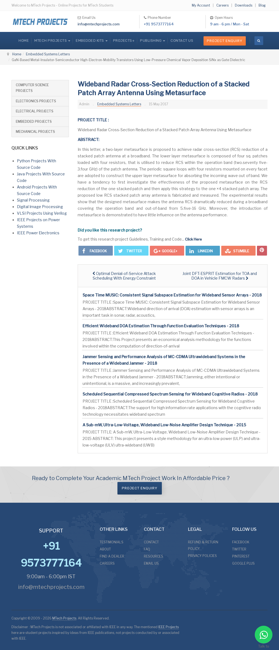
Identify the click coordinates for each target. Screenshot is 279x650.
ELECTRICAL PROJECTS (34, 111)
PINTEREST (241, 556)
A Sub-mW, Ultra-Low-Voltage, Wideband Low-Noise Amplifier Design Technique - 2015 (164, 425)
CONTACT (151, 542)
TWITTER (239, 549)
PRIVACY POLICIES (202, 556)
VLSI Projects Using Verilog (42, 213)
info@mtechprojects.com (99, 24)
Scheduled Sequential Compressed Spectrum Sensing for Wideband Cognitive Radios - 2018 (170, 394)
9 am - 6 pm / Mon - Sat (229, 24)
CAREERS (107, 563)
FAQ (147, 549)
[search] (258, 40)
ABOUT (105, 549)
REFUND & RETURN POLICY (203, 545)
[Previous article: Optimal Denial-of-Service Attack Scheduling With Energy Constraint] (124, 276)
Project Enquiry (224, 41)
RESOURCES (153, 556)
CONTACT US (182, 40)
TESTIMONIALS (111, 542)
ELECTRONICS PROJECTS (36, 101)
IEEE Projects (168, 627)
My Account (201, 5)
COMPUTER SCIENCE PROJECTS (32, 88)
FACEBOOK (240, 542)
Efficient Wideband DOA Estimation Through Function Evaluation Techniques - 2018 (161, 325)
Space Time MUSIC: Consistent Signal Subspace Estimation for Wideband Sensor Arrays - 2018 (172, 295)
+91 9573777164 (159, 24)
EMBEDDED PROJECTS (34, 121)
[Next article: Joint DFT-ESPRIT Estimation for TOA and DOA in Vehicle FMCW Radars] (220, 276)
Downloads (243, 5)
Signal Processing (33, 200)
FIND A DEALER (112, 556)
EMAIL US (151, 563)
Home (24, 40)
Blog (262, 5)
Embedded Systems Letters (48, 54)
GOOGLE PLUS (243, 563)
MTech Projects (64, 618)
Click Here (193, 239)
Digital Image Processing (40, 206)
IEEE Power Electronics (38, 232)
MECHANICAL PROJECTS (35, 132)
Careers (222, 5)
